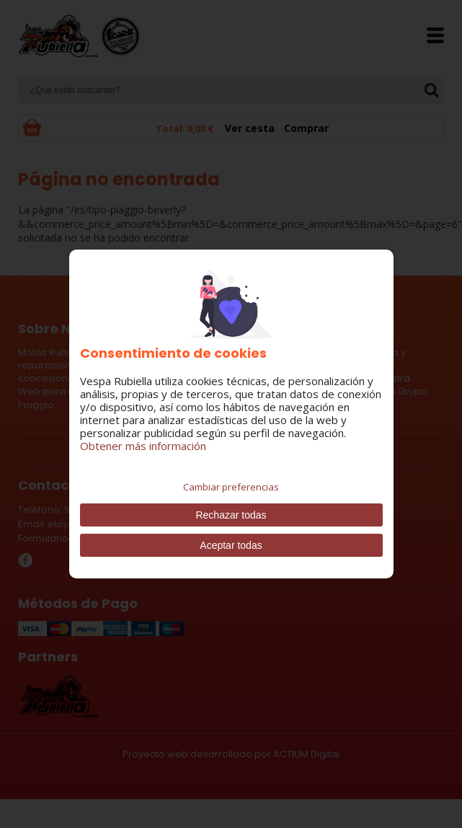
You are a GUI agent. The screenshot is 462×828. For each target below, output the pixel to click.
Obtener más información (143, 446)
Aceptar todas (231, 545)
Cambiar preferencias (231, 486)
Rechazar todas (230, 515)
